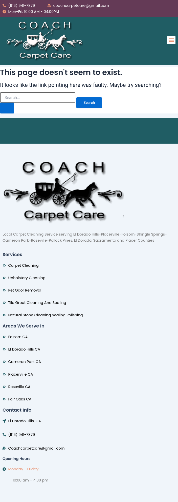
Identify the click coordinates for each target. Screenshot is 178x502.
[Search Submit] (7, 108)
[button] (171, 40)
